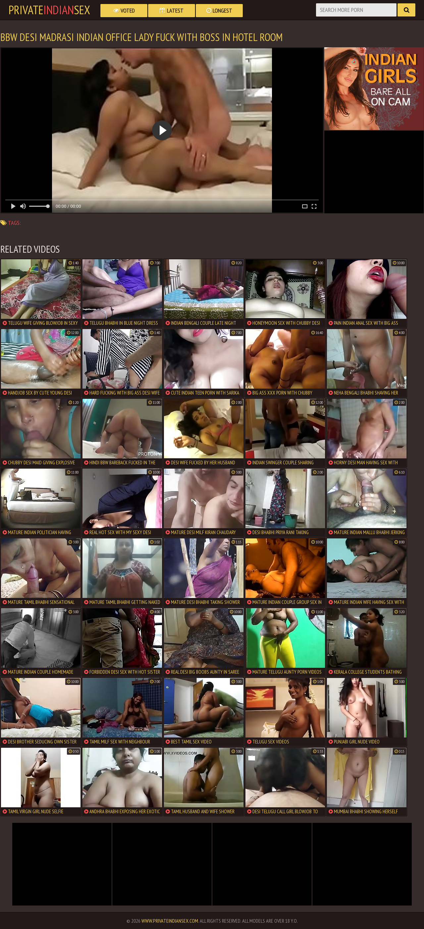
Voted (124, 10)
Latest (172, 10)
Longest (219, 10)
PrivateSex (49, 10)
